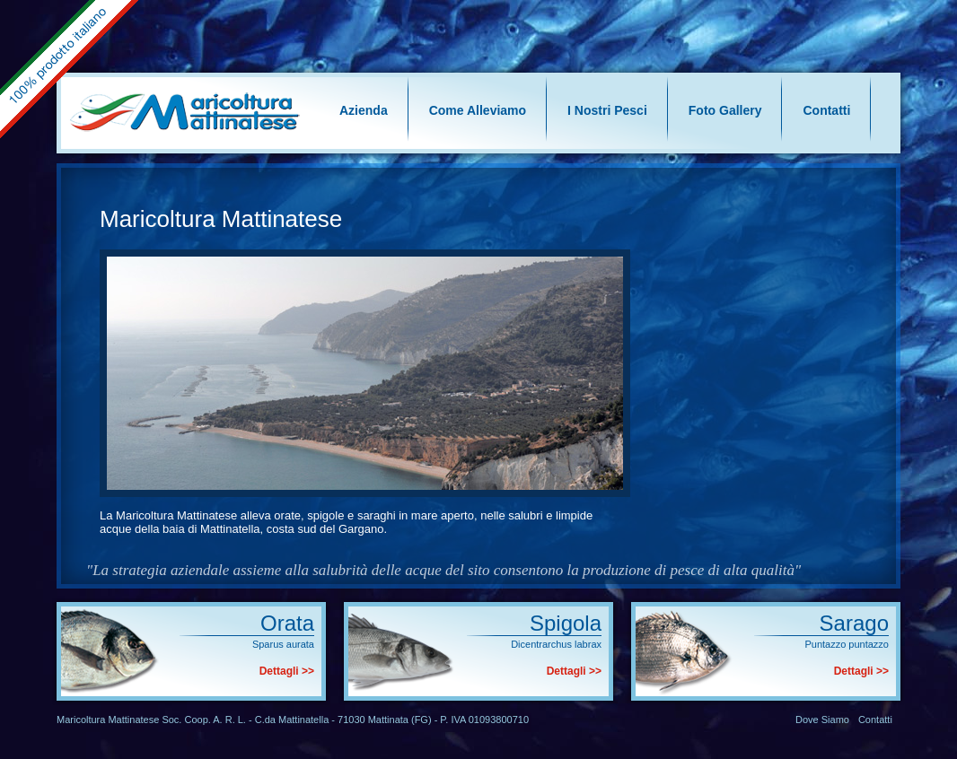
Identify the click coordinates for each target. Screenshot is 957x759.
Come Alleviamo (477, 110)
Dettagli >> (286, 671)
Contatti (826, 110)
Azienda (363, 110)
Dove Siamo (822, 719)
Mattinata (388, 719)
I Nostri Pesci (607, 110)
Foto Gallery (725, 110)
